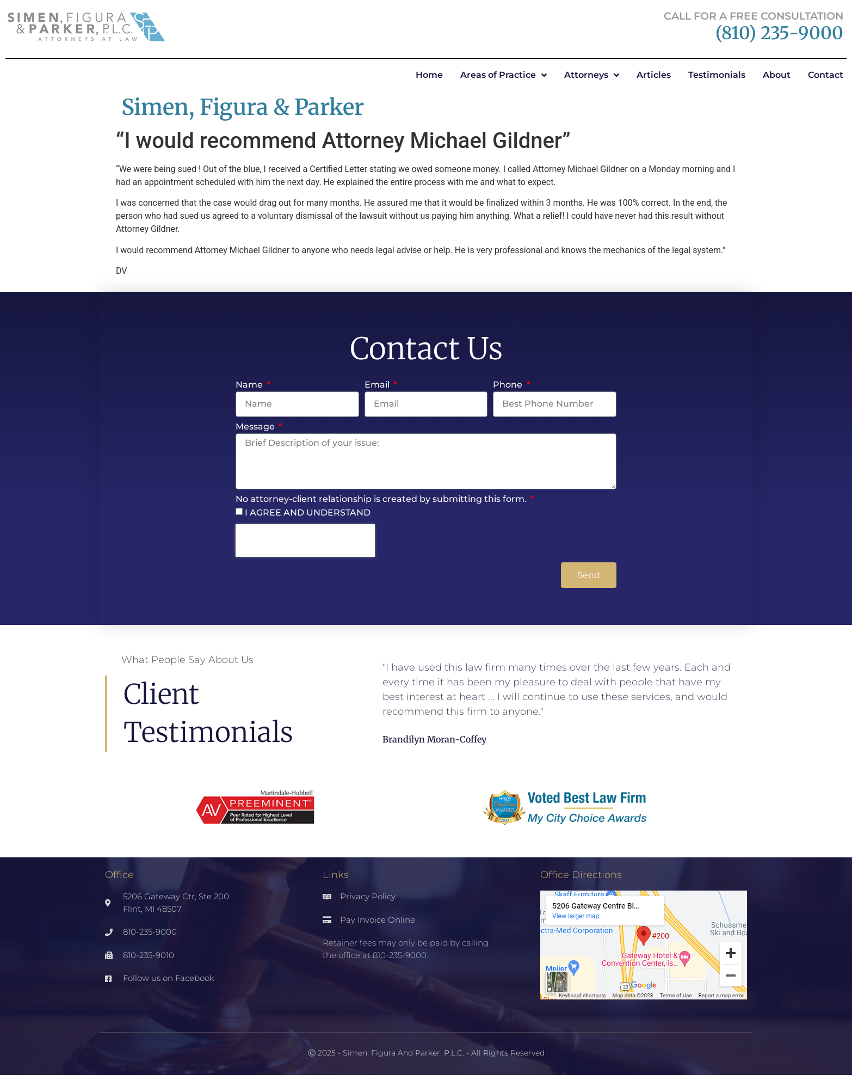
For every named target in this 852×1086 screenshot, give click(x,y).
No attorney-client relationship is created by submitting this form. (382, 499)
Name (250, 385)
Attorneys (591, 75)
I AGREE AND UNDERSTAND (308, 512)
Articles (654, 75)
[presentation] (305, 540)
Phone (508, 385)
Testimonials (716, 75)
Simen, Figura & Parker (242, 107)
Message (256, 427)
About (777, 75)
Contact (825, 75)
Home (429, 75)
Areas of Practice (503, 75)
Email (378, 385)
